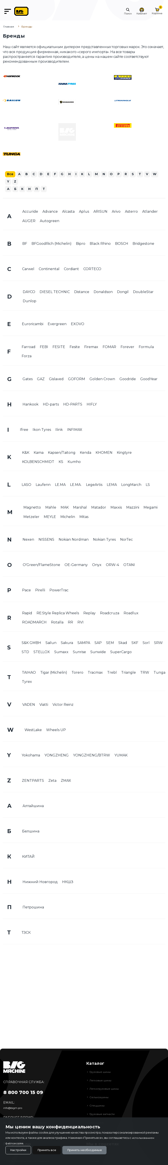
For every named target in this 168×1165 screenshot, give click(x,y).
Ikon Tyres (42, 430)
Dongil (123, 292)
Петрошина (33, 908)
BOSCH (121, 244)
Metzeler (31, 517)
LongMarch (131, 485)
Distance (81, 292)
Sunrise (79, 653)
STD (25, 653)
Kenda (85, 453)
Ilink (59, 430)
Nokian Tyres (104, 540)
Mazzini (132, 508)
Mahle (50, 508)
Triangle (128, 673)
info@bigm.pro (14, 1108)
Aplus (84, 212)
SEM (110, 643)
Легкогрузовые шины (105, 1088)
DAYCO (29, 292)
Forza (27, 357)
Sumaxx (61, 653)
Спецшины (97, 1105)
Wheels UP (56, 730)
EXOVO (77, 325)
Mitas (83, 517)
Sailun (51, 643)
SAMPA (83, 643)
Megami (151, 508)
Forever (127, 347)
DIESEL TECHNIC (55, 292)
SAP (98, 643)
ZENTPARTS (33, 781)
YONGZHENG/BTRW (91, 756)
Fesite (75, 347)
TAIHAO (29, 673)
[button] (128, 11)
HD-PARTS (72, 405)
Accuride (30, 212)
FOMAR (109, 347)
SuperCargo (121, 653)
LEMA (112, 485)
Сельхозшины (99, 1097)
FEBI (44, 347)
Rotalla (57, 623)
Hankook (30, 405)
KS (61, 462)
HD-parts (51, 405)
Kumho (74, 462)
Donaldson (103, 292)
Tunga (159, 673)
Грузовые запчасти (103, 1114)
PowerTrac (58, 591)
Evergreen (57, 325)
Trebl (112, 673)
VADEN (28, 705)
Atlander (150, 212)
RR (70, 623)
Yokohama (31, 756)
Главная (8, 26)
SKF (134, 643)
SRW (158, 643)
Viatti (43, 705)
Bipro (80, 244)
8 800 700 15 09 (23, 1092)
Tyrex (27, 682)
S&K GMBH (31, 643)
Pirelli (40, 591)
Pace (26, 591)
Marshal (80, 508)
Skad (122, 643)
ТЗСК (26, 933)
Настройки (19, 1149)
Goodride (127, 380)
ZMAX (66, 781)
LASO (26, 485)
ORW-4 (112, 565)
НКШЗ (67, 882)
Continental (49, 270)
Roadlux (131, 614)
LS (148, 485)
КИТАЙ (28, 857)
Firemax (91, 347)
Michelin (67, 517)
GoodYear (149, 380)
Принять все (51, 1149)
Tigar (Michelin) (53, 673)
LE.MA (60, 485)
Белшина (30, 832)
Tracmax (95, 673)
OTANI (129, 565)
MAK (65, 508)
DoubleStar (143, 292)
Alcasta (68, 212)
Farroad (28, 347)
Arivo (116, 212)
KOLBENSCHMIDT (38, 462)
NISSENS (46, 540)
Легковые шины (101, 1080)
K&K (25, 453)
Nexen (28, 540)
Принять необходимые (93, 1149)
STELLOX (41, 653)
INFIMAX (74, 430)
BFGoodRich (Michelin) (52, 244)
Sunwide (98, 653)
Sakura (67, 643)
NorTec (126, 540)
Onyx (97, 565)
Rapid (27, 614)
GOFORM (76, 380)
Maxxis (116, 508)
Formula (146, 347)
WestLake (33, 730)
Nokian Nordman (74, 540)
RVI (80, 623)
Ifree (24, 430)
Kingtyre (124, 453)
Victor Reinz (63, 705)
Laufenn (43, 485)
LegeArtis (94, 485)
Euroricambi (32, 325)
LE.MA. (76, 485)
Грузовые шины (100, 1072)
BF (24, 244)
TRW (144, 673)
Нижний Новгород (40, 882)
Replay (89, 614)
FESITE (58, 347)
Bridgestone (143, 244)
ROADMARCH (34, 623)
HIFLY (92, 405)
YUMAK (121, 756)
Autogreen (49, 221)
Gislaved (56, 380)
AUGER (28, 221)
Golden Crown (102, 380)
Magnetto (32, 508)
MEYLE (50, 517)
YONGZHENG (56, 756)
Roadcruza (109, 614)
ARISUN (100, 212)
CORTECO (92, 270)
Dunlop (29, 302)
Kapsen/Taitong (61, 453)
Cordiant (71, 270)
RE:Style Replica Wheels (58, 614)
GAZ (41, 380)
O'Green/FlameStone (41, 565)
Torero (77, 673)
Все (10, 174)
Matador (98, 508)
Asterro (131, 212)
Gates (28, 380)
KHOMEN (104, 453)
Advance (50, 212)
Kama (39, 453)
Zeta (52, 781)
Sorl (146, 643)
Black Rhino (100, 244)
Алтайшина (33, 806)
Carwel (28, 270)
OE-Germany (76, 565)
